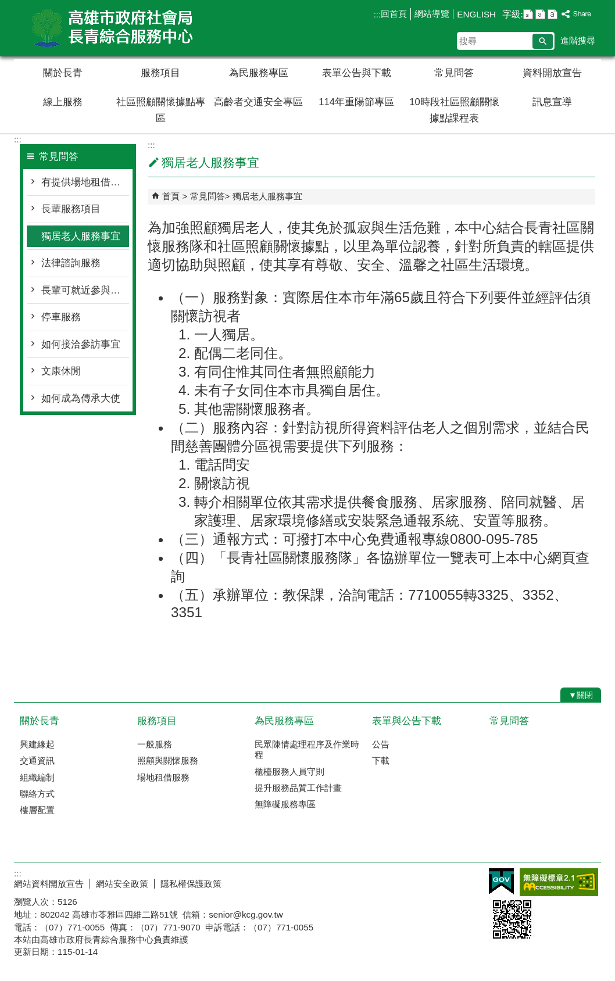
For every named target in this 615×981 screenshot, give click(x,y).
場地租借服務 (163, 777)
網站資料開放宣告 (49, 884)
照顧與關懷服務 (167, 760)
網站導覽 (431, 14)
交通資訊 (37, 760)
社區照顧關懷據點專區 (160, 110)
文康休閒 (61, 371)
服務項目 (160, 72)
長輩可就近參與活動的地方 (85, 290)
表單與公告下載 (406, 720)
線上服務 (63, 102)
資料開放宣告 (552, 72)
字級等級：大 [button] (552, 14)
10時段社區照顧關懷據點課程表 (454, 110)
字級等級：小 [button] (528, 14)
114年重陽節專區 (356, 102)
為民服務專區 (258, 72)
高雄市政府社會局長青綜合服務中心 (112, 28)
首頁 (171, 196)
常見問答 (454, 72)
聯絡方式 (37, 794)
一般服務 (154, 744)
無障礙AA (559, 882)
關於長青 (63, 72)
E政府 (501, 881)
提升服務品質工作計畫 (298, 788)
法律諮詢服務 (71, 262)
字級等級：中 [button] (540, 14)
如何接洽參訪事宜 (80, 344)
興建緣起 (37, 744)
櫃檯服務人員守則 (289, 771)
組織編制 (37, 777)
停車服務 (61, 317)
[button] (542, 41)
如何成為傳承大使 (80, 398)
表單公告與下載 (356, 72)
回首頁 (394, 14)
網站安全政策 (122, 884)
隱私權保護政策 (190, 884)
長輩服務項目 (71, 208)
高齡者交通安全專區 (258, 102)
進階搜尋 (577, 40)
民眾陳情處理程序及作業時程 (307, 749)
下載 (380, 760)
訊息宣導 (552, 102)
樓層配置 (37, 810)
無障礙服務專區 (285, 804)
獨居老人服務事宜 (80, 236)
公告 (380, 744)
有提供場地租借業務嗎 (85, 182)
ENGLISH (476, 14)
